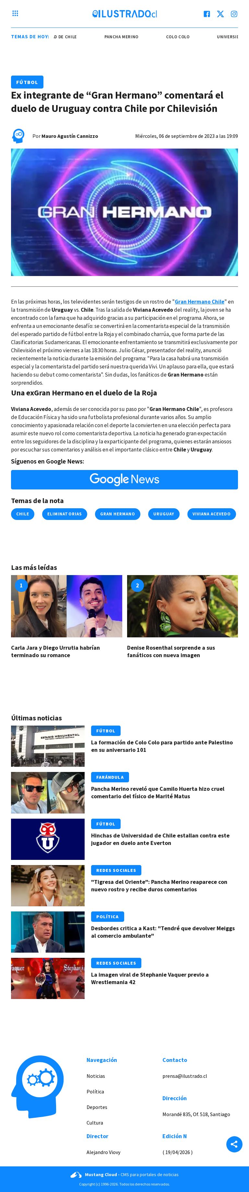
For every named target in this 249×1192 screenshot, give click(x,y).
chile (22, 514)
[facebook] (206, 14)
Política (107, 916)
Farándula (110, 777)
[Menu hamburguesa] (15, 13)
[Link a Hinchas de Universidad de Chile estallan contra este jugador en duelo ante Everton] (48, 839)
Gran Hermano (117, 514)
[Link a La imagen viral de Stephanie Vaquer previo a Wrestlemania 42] (48, 978)
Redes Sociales (116, 870)
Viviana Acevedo (212, 514)
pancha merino (127, 37)
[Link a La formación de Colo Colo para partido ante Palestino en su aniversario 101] (48, 746)
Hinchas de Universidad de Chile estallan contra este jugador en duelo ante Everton (160, 839)
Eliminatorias (64, 514)
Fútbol (27, 82)
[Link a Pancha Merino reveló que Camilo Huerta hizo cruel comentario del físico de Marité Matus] (48, 792)
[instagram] (234, 14)
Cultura (95, 1122)
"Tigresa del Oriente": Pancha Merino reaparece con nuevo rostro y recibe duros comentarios (159, 885)
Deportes (97, 1107)
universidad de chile (58, 37)
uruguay (163, 514)
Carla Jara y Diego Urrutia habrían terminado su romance (55, 651)
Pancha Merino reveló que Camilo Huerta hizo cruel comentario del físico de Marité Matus (157, 792)
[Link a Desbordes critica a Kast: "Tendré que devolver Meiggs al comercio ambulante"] (48, 932)
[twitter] (220, 14)
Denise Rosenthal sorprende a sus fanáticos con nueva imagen (171, 651)
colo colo (183, 37)
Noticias (96, 1076)
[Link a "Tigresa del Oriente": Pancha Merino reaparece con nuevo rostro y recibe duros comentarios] (48, 885)
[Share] (234, 1145)
